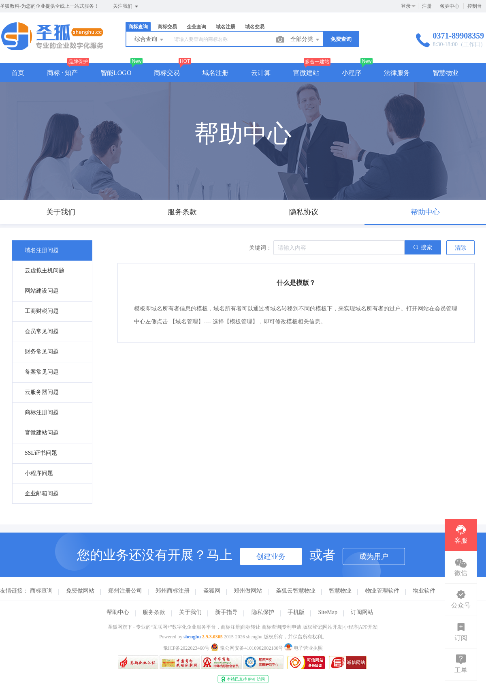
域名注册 (225, 27)
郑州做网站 (248, 591)
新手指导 (226, 612)
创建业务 (271, 556)
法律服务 (397, 72)
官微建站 (306, 72)
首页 (17, 72)
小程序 (351, 72)
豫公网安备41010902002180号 (247, 648)
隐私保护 (263, 612)
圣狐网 (211, 591)
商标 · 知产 (62, 72)
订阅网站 (362, 612)
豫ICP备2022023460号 (186, 648)
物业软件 (424, 591)
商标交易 (167, 27)
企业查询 (196, 27)
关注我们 (126, 6)
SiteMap (327, 612)
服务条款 (154, 612)
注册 (427, 6)
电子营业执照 (303, 648)
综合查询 (149, 40)
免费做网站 (80, 591)
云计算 (261, 72)
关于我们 (190, 612)
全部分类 (305, 40)
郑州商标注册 (173, 591)
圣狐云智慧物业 (295, 591)
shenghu (192, 637)
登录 (406, 6)
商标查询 (138, 27)
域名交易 (254, 27)
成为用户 (373, 556)
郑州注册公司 (125, 591)
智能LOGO (115, 72)
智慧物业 (445, 72)
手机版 (296, 612)
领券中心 (449, 6)
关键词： (260, 248)
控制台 (474, 6)
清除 (460, 248)
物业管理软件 (382, 591)
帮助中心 (118, 612)
